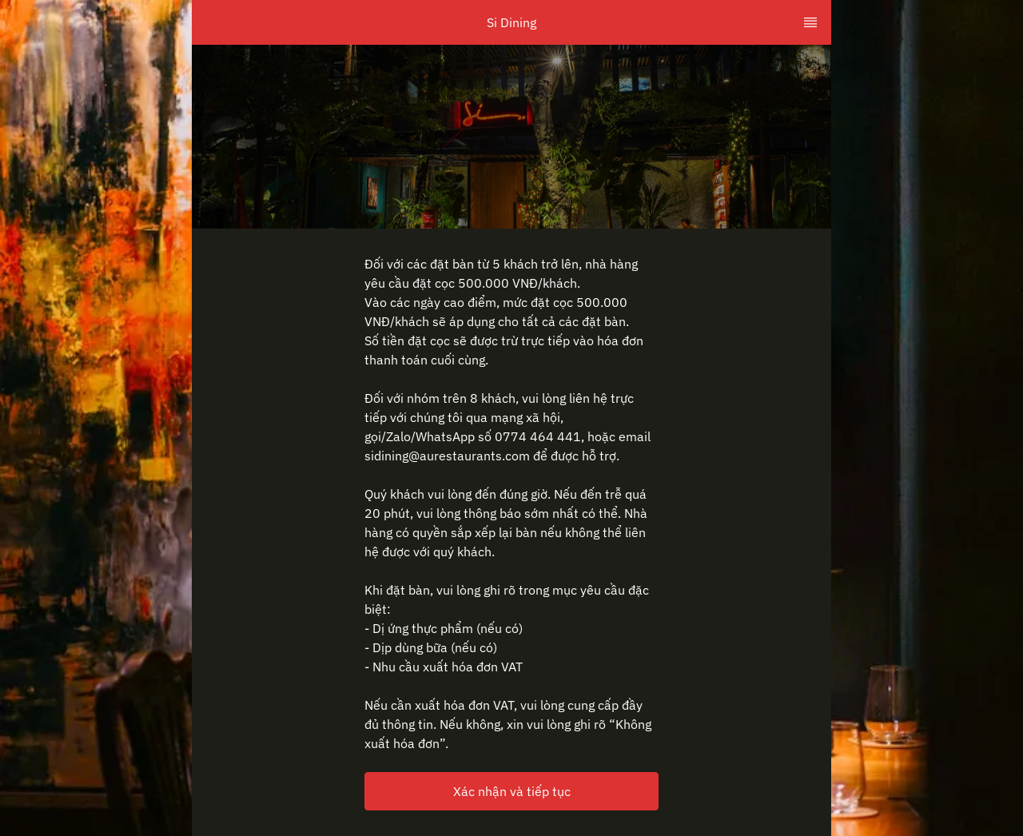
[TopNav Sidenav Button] (810, 22)
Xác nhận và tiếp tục (512, 791)
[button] (511, 791)
